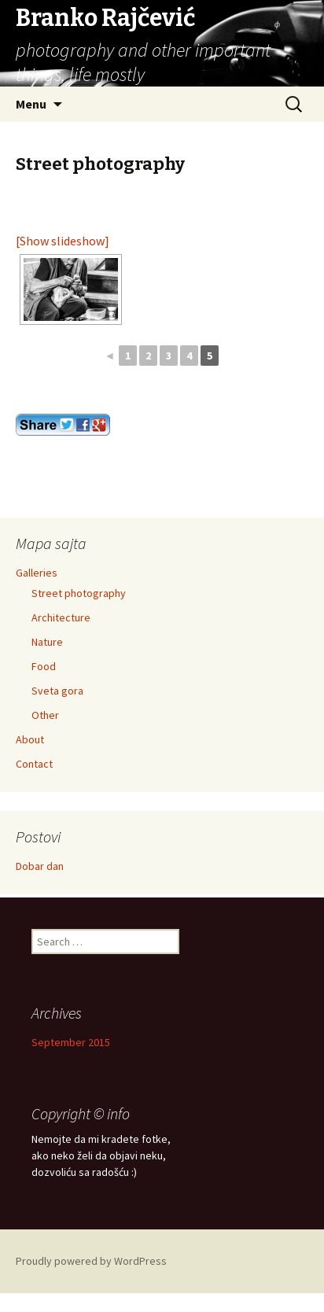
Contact (34, 764)
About (30, 739)
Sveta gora (57, 691)
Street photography (78, 593)
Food (43, 666)
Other (45, 715)
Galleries (36, 573)
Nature (47, 642)
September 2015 (70, 1042)
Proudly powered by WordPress (91, 1261)
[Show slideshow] (62, 241)
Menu (31, 104)
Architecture (60, 617)
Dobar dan (40, 866)
